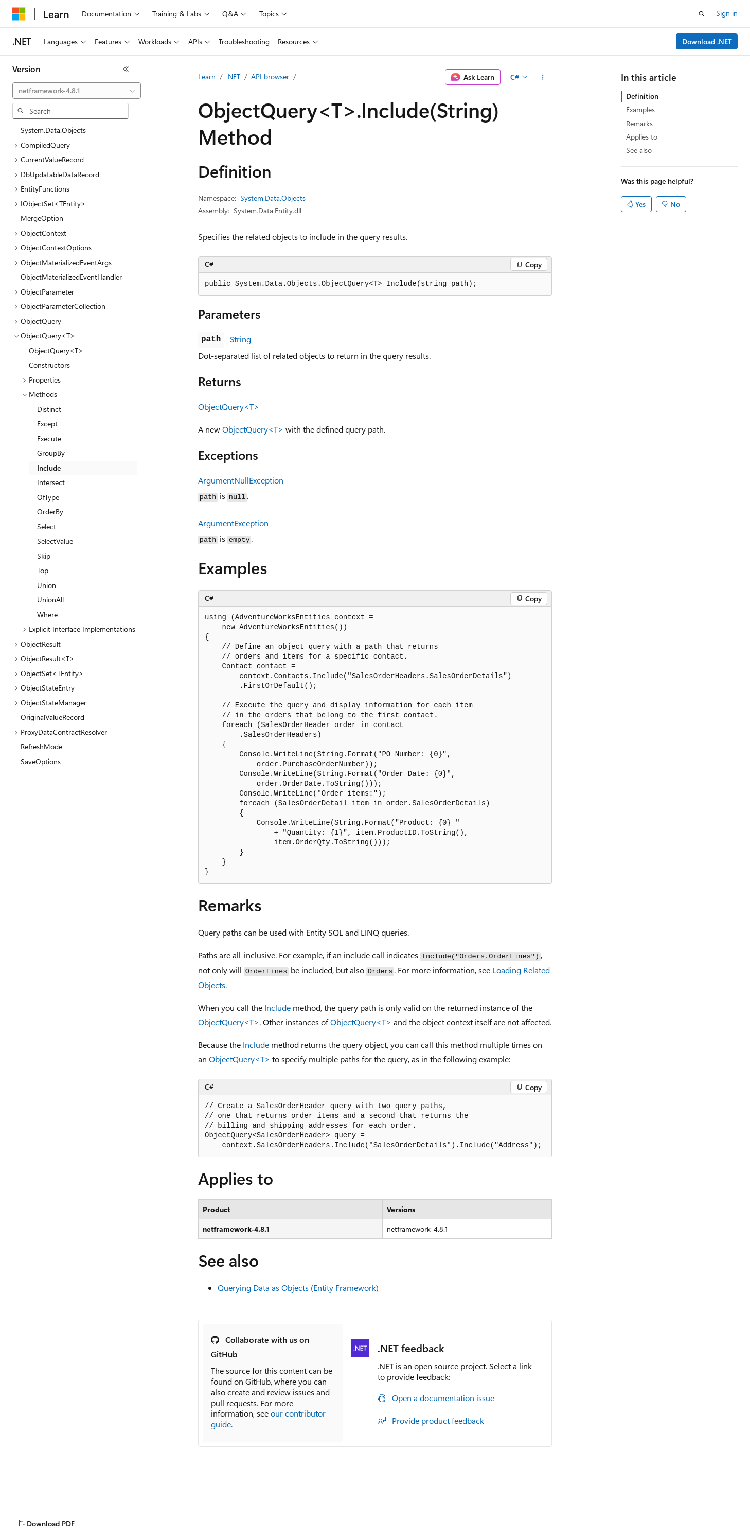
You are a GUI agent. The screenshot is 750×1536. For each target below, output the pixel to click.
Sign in (727, 13)
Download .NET (707, 41)
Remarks (639, 123)
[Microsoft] (19, 14)
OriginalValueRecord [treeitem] (52, 717)
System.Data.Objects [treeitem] (53, 130)
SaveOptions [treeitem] (41, 761)
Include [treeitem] (49, 468)
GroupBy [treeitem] (51, 453)
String (240, 339)
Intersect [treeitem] (51, 482)
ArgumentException (233, 522)
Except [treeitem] (47, 423)
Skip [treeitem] (43, 556)
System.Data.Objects (273, 198)
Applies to (641, 137)
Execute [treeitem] (49, 438)
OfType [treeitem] (48, 497)
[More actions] (543, 77)
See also (639, 150)
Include (277, 1007)
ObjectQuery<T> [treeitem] (56, 350)
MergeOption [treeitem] (42, 218)
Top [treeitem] (42, 570)
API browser (270, 76)
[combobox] (76, 90)
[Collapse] (126, 69)
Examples (640, 109)
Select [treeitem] (46, 526)
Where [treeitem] (47, 614)
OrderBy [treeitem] (50, 511)
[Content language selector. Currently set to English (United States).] (59, 1521)
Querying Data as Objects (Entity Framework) (298, 1287)
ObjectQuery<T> (228, 406)
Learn (207, 76)
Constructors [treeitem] (49, 365)
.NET (233, 76)
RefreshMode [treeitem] (41, 746)
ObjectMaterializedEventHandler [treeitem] (71, 277)
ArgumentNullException (240, 480)
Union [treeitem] (46, 585)
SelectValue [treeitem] (55, 541)
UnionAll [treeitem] (50, 600)
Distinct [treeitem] (49, 409)
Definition (642, 96)
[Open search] (701, 14)
